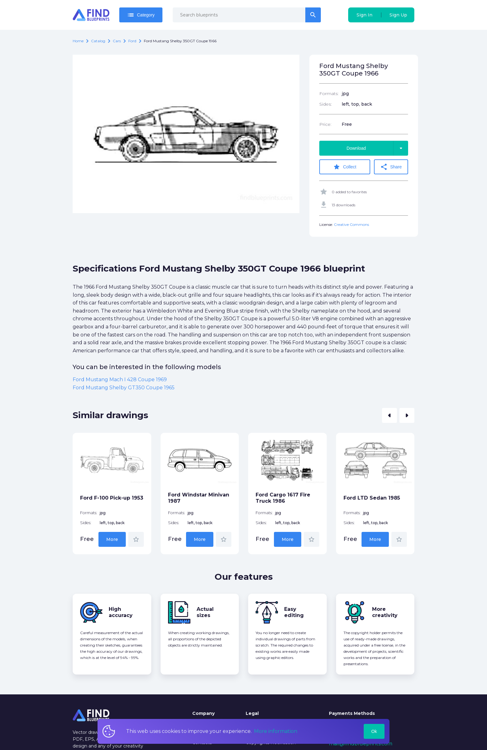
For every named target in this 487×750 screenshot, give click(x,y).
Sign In (364, 15)
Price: (325, 124)
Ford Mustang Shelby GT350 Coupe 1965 (124, 388)
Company (203, 713)
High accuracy (121, 612)
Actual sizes (205, 612)
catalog (98, 41)
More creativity (385, 612)
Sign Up (398, 15)
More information (275, 731)
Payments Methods (352, 713)
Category (141, 15)
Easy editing (294, 612)
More (112, 539)
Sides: (325, 104)
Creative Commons (351, 224)
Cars (117, 41)
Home (78, 41)
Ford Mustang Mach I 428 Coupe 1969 (120, 379)
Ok (374, 731)
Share (391, 167)
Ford (132, 41)
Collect (344, 167)
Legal (252, 713)
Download (377, 148)
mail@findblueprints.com (360, 744)
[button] (389, 415)
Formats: (329, 93)
